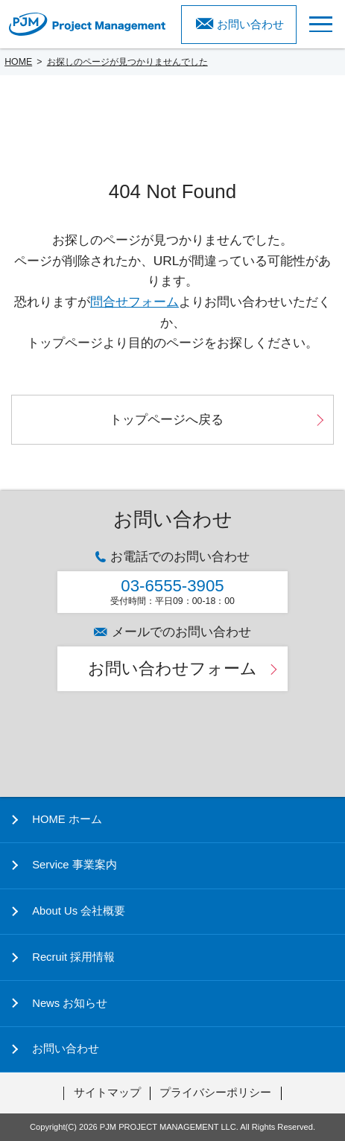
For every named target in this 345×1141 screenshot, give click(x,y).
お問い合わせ (250, 25)
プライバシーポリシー (215, 1093)
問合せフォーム (134, 301)
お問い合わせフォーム (172, 668)
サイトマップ (107, 1093)
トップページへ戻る (167, 419)
